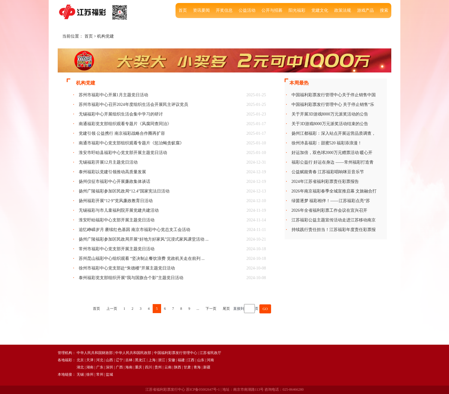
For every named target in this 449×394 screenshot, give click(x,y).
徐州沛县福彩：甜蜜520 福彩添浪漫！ (327, 143)
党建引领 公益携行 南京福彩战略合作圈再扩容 (122, 133)
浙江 (161, 360)
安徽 (171, 360)
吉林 (129, 360)
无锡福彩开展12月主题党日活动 (108, 162)
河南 (210, 360)
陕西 (177, 367)
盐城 (109, 374)
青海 (197, 367)
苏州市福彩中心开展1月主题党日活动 (113, 95)
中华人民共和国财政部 (95, 353)
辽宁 (119, 360)
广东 (99, 367)
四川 (148, 367)
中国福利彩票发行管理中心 (175, 353)
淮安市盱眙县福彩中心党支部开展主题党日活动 (123, 152)
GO (265, 309)
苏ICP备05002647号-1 (203, 389)
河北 (99, 360)
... (198, 308)
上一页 (111, 308)
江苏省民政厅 (210, 353)
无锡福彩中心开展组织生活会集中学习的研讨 (121, 114)
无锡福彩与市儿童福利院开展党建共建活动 (119, 210)
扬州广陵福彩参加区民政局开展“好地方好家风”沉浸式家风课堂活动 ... (144, 239)
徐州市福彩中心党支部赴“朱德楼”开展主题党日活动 (127, 268)
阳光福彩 (297, 10)
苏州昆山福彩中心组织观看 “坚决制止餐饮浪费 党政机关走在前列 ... (142, 258)
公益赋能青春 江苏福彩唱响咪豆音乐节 (328, 172)
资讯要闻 (201, 10)
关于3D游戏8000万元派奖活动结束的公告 (330, 124)
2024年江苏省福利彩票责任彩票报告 (325, 181)
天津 (89, 360)
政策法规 (342, 10)
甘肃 (187, 367)
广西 (119, 367)
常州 (99, 374)
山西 (109, 360)
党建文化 (319, 10)
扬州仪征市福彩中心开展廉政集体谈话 (114, 181)
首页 (183, 10)
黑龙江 (140, 360)
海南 (129, 367)
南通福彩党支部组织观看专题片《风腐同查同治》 (125, 124)
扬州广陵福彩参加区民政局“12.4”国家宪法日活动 (124, 191)
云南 (168, 367)
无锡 (80, 374)
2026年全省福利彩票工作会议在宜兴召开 (329, 210)
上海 (152, 360)
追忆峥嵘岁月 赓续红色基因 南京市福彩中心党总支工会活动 (134, 229)
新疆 (206, 367)
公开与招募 (272, 10)
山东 (200, 360)
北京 (80, 360)
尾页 (226, 308)
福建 (181, 360)
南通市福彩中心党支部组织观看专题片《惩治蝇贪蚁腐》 (131, 143)
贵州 (158, 367)
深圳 (109, 367)
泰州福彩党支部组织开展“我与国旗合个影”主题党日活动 (131, 277)
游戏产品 (365, 10)
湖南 (89, 367)
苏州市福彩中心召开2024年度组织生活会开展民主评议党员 (133, 104)
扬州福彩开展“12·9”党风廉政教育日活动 (116, 201)
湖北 (80, 367)
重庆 (138, 367)
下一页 (211, 308)
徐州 (89, 374)
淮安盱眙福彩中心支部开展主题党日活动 (116, 220)
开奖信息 (224, 10)
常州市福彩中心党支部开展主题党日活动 (116, 249)
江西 (190, 360)
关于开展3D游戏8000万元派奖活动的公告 (330, 114)
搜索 (384, 10)
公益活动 (247, 10)
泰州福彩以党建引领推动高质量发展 (112, 172)
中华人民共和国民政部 (133, 353)
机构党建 (105, 36)
